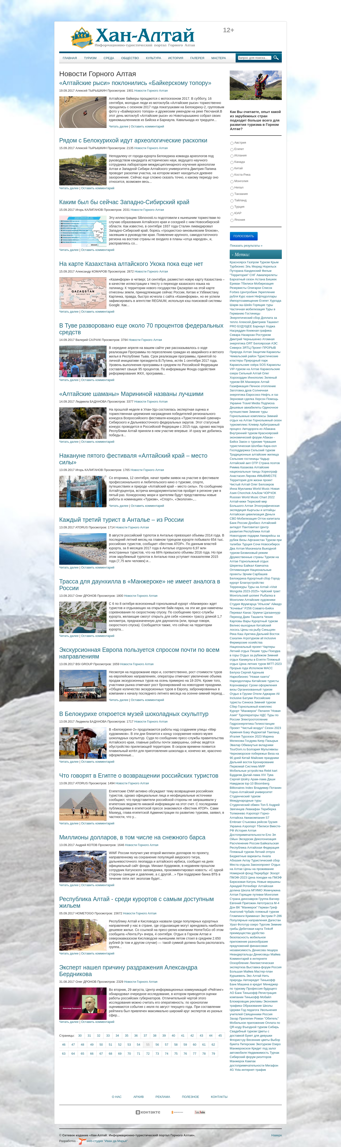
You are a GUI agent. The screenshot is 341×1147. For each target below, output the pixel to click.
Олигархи (254, 288)
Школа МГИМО (252, 890)
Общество (130, 58)
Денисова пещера (265, 950)
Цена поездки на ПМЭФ (265, 877)
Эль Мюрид (254, 266)
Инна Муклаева (241, 488)
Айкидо (276, 604)
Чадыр (264, 459)
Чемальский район (243, 356)
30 (79, 1035)
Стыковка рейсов (255, 822)
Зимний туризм (265, 702)
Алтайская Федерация (263, 847)
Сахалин (236, 638)
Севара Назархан (243, 335)
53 (129, 1044)
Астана (260, 279)
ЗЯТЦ (246, 347)
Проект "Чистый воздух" (247, 728)
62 (213, 1044)
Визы (243, 540)
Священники (253, 1014)
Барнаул (259, 326)
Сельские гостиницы (245, 459)
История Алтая (245, 830)
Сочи (257, 544)
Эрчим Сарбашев (254, 574)
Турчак (274, 1052)
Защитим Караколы (266, 352)
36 (136, 1035)
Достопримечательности (247, 835)
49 (91, 1044)
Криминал (253, 916)
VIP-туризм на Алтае (245, 369)
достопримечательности (247, 1065)
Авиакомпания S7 (256, 817)
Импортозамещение (244, 300)
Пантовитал (251, 527)
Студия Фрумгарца (243, 604)
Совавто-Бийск (263, 608)
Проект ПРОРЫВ (263, 347)
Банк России (239, 523)
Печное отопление (262, 386)
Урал (234, 924)
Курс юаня (247, 296)
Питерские (248, 1044)
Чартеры (269, 647)
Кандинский (253, 271)
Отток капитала (269, 518)
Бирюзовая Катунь (243, 882)
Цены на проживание (258, 869)
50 (101, 1044)
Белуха (235, 672)
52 (119, 1044)
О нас (117, 1097)
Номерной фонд (242, 873)
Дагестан (274, 920)
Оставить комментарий (147, 126)
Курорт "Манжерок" (244, 711)
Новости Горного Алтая (151, 90)
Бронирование (263, 762)
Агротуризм (251, 638)
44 (210, 1035)
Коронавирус (239, 685)
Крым (274, 262)
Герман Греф (267, 907)
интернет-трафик (254, 1070)
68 (110, 1053)
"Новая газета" (259, 676)
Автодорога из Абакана (258, 429)
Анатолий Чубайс (242, 911)
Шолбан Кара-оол (264, 446)
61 (204, 1044)
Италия (235, 736)
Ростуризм (263, 335)
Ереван (235, 283)
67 (101, 1053)
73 (157, 1053)
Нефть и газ (269, 394)
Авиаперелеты (266, 275)
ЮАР (236, 213)
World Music (262, 488)
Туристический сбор (265, 860)
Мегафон (271, 1065)
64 (73, 1053)
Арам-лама (259, 779)
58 (176, 1044)
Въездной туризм (255, 1027)
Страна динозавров (244, 899)
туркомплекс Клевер (245, 424)
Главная (70, 58)
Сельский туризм (263, 450)
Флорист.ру (238, 1040)
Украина (236, 826)
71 (138, 1053)
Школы (268, 1005)
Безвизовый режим (254, 553)
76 (185, 1053)
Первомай (237, 766)
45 (220, 1035)
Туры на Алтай (258, 587)
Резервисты (238, 288)
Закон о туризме (251, 441)
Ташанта (257, 617)
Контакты (219, 1097)
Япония (237, 220)
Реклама (163, 1097)
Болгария (254, 749)
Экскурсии (246, 839)
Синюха (248, 702)
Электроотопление (254, 719)
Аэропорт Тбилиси (256, 826)
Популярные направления (249, 920)
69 (119, 1053)
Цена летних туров (253, 664)
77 (194, 1053)
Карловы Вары (241, 621)
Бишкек (271, 279)
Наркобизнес (239, 676)
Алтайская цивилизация (247, 514)
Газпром (253, 262)
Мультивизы (269, 749)
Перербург (262, 873)
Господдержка (240, 450)
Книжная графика (259, 330)
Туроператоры (249, 715)
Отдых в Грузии (241, 694)
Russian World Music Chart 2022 (252, 497)
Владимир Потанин (267, 788)
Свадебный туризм (244, 1031)
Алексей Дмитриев (253, 322)
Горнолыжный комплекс (255, 706)
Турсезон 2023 (252, 736)
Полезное (190, 1097)
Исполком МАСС (261, 668)
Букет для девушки (258, 1035)
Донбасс (254, 523)
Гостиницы (252, 313)
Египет (237, 149)
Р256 (248, 608)
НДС (263, 715)
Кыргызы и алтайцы (261, 510)
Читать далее (118, 126)
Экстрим (267, 916)
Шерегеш (237, 565)
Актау (246, 860)
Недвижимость (259, 1052)
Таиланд (273, 732)
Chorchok (244, 493)
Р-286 (278, 916)
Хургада (275, 300)
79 (213, 1053)
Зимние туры (258, 412)
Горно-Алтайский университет (251, 792)
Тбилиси (247, 283)
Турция (237, 207)
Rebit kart (270, 770)
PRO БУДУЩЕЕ (241, 326)
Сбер (234, 706)
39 (164, 1035)
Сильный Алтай (250, 373)
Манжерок (237, 1061)
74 (166, 1053)
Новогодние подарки (245, 535)
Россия (267, 1014)
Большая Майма (242, 971)
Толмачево (238, 813)
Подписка (267, 403)
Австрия (238, 143)
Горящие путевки (251, 894)
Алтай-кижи (238, 501)
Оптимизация (240, 570)
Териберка (268, 809)
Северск (236, 347)
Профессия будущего (261, 988)
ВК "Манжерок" (247, 907)
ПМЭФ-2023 (239, 877)
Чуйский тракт (270, 591)
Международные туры (245, 800)
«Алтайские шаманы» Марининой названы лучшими (131, 393)
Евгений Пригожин (243, 903)
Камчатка (262, 565)
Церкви (235, 1010)
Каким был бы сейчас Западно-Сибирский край (124, 202)
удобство (258, 933)
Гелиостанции (264, 723)
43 (201, 1035)
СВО (233, 518)
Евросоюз (253, 394)
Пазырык (271, 741)
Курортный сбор (259, 578)
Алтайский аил (241, 463)
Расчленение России (245, 843)
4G (232, 1070)
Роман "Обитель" (266, 1018)
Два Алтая (237, 548)
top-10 (249, 783)
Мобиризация (264, 283)
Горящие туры (263, 305)
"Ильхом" (264, 604)
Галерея (197, 58)
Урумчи (258, 612)
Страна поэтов (269, 463)
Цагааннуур (272, 612)
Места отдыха (240, 864)
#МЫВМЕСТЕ (267, 476)
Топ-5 (264, 805)
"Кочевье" (237, 608)
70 (129, 1053)
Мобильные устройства (247, 770)
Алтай (264, 382)
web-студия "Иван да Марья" (103, 1141)
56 (157, 1044)
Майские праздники (265, 758)
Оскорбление (240, 963)
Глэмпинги (238, 916)
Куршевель (238, 976)
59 (185, 1044)
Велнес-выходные (243, 625)
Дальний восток (241, 762)
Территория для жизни (246, 480)
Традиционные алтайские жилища (254, 454)
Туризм (90, 58)
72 (147, 1053)
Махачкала (253, 548)
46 (63, 1044)
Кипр (261, 741)
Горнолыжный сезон (267, 420)
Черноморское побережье (249, 753)
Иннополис (256, 377)
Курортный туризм (265, 621)
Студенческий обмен (245, 805)
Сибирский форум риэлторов (250, 1057)
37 (145, 1035)
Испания (238, 156)
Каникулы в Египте (253, 659)
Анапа (266, 856)
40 (173, 1035)
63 (63, 1053)
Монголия (239, 181)
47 (73, 1044)
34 (117, 1035)
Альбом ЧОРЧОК (263, 493)
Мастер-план (263, 971)
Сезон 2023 (273, 728)
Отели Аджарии (264, 694)
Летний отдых (240, 651)
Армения (236, 732)
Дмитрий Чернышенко (246, 339)
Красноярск (238, 262)
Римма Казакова (242, 467)
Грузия (272, 822)
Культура (153, 58)
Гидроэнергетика (242, 723)
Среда (109, 58)
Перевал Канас (241, 612)
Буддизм (236, 775)
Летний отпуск (265, 852)
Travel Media (251, 403)
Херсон (260, 399)
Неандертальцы (242, 954)
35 (126, 1035)
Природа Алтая (241, 352)
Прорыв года (239, 668)
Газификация (239, 386)
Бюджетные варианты (246, 856)
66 (91, 1053)
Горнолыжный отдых (254, 561)
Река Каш (237, 634)
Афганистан (256, 540)
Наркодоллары (241, 681)
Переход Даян (240, 617)
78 (204, 1053)
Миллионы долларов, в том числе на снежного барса (132, 837)
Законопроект (261, 864)
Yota (238, 1070)
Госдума (251, 741)
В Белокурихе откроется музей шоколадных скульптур (134, 713)
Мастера (218, 58)
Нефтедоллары (266, 296)
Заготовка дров (241, 390)
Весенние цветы (259, 1040)
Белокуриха (238, 578)
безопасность (240, 937)
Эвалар (235, 745)
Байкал (249, 565)
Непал (236, 188)
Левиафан (253, 809)
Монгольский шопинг (245, 595)
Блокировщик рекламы (246, 1001)
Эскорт (275, 873)
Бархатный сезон (242, 279)
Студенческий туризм (245, 796)
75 (176, 1053)
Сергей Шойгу (240, 779)
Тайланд (238, 200)
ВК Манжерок (250, 382)
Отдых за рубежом (253, 655)
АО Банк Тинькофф (244, 993)
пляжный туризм (267, 911)
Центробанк (249, 292)
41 (182, 1035)
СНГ (253, 275)
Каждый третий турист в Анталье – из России (121, 519)
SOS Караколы (270, 365)
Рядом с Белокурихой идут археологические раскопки (133, 140)
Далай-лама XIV (255, 775)
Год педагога (250, 1010)
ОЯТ (250, 343)
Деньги (270, 514)
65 (82, 1053)
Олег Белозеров (262, 484)
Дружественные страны (247, 557)
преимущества (240, 933)
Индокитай (259, 732)
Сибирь (273, 1027)
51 (110, 1044)
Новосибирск (270, 544)
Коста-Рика (240, 175)
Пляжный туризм (242, 852)
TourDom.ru (238, 749)
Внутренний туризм (244, 433)
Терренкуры (239, 587)
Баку (247, 732)
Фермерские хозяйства (246, 642)
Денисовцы (262, 954)
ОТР (255, 463)
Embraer (236, 822)
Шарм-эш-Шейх (241, 305)
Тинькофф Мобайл (257, 997)
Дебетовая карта (251, 929)
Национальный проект (246, 647)
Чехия (268, 617)
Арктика (250, 634)
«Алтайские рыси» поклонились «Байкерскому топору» (135, 83)
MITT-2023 (274, 664)
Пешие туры (259, 651)
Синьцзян (268, 629)
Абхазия (236, 860)
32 (98, 1035)
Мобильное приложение (247, 1023)
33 (108, 1035)
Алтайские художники (260, 600)
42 (192, 1035)
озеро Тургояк (260, 924)
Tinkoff (268, 929)
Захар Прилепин (242, 1018)
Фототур (244, 924)
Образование (253, 1005)
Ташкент (273, 322)
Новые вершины (268, 882)
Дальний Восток (267, 634)
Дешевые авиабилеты (246, 407)
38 (154, 1035)
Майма (275, 954)
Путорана (237, 271)
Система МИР (255, 766)
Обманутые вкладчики (257, 745)
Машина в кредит (250, 984)
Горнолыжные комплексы (248, 416)
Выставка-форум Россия (264, 967)
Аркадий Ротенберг (244, 886)
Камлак (250, 1061)
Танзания (239, 194)
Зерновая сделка (242, 399)
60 (194, 1044)
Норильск (269, 266)
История (175, 58)
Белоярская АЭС (265, 343)
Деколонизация (265, 839)
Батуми (248, 698)
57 (166, 1044)
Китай (236, 168)
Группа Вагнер (269, 899)
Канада (237, 162)
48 (82, 1044)
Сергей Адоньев (252, 672)
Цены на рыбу (251, 629)
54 (138, 1044)
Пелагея (264, 711)
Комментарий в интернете (248, 958)
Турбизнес (237, 266)
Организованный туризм (255, 689)
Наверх (276, 1135)
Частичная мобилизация (248, 309)
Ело (268, 835)
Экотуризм (264, 1044)
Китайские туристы (265, 681)
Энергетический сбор (245, 318)
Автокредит (251, 980)
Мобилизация (247, 518)
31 (89, 1035)
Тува (270, 775)
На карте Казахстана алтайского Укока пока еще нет (131, 263)
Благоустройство (252, 582)
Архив (138, 1097)
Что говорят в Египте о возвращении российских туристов (138, 775)
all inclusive (268, 638)
